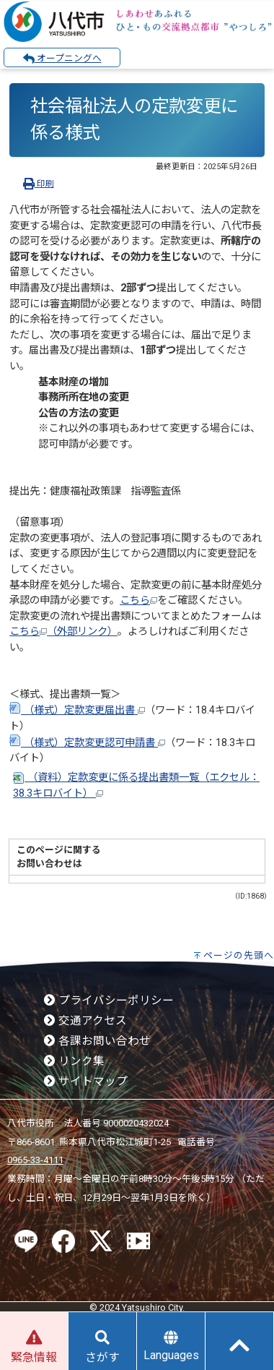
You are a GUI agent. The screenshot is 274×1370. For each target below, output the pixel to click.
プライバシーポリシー (109, 1000)
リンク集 (74, 1061)
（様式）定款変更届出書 (77, 710)
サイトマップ (86, 1081)
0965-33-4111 (35, 1160)
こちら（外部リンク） (63, 631)
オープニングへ (62, 58)
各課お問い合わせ (97, 1041)
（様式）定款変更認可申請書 (87, 743)
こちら (138, 600)
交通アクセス (85, 1020)
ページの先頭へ (238, 955)
